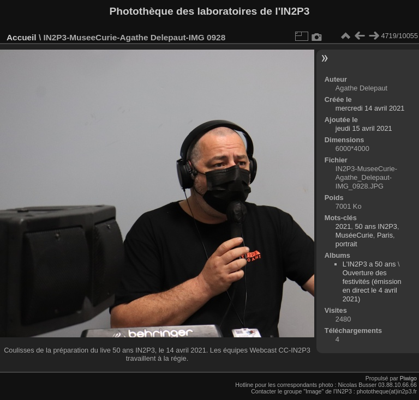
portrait (346, 244)
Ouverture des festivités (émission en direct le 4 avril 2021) (372, 286)
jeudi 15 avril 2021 (364, 128)
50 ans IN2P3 (376, 226)
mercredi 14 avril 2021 (370, 108)
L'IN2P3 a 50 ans (369, 264)
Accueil (22, 37)
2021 (343, 226)
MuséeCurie (354, 235)
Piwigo (408, 378)
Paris (385, 235)
